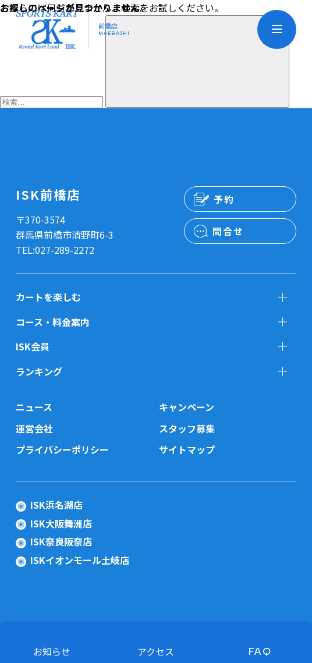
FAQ (260, 651)
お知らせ (51, 651)
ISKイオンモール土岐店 (79, 560)
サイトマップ (187, 449)
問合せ (227, 231)
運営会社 (34, 428)
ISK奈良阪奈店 (61, 541)
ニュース (34, 407)
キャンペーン (186, 407)
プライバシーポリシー (62, 449)
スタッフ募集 (187, 428)
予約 (224, 199)
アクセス (155, 651)
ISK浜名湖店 (56, 505)
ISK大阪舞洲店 (61, 523)
